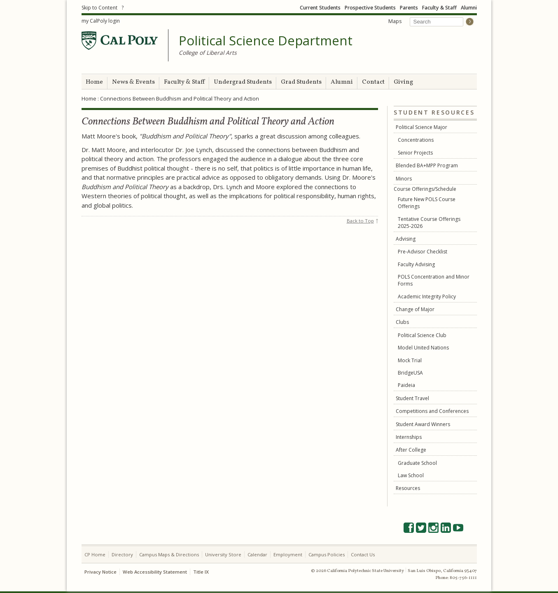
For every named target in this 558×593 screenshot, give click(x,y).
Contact (373, 82)
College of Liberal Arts (208, 52)
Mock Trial (410, 360)
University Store (223, 554)
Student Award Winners (423, 424)
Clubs (402, 322)
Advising (406, 238)
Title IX (201, 572)
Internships (409, 437)
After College (411, 449)
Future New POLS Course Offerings (426, 203)
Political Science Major (421, 127)
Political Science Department (266, 41)
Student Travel (412, 398)
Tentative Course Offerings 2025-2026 (429, 223)
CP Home (94, 554)
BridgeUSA (410, 372)
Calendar (257, 554)
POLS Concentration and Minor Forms (433, 280)
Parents (409, 7)
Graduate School (417, 462)
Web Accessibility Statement (155, 572)
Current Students (320, 7)
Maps (395, 21)
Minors (404, 178)
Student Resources (434, 113)
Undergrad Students (243, 82)
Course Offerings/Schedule (425, 188)
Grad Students (301, 82)
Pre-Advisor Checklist (422, 251)
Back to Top (360, 221)
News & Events (133, 82)
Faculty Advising (416, 264)
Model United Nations (423, 347)
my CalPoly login (101, 20)
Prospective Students (370, 7)
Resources (408, 488)
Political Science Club (422, 335)
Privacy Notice (100, 572)
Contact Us (363, 554)
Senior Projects (415, 152)
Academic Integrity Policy (427, 296)
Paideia (406, 385)
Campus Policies (326, 554)
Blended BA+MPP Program (427, 165)
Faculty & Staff (439, 7)
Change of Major (415, 309)
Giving (403, 82)
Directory (122, 554)
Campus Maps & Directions (169, 554)
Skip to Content (99, 7)
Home (94, 82)
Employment (287, 554)
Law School (411, 475)
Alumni (469, 7)
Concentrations (416, 139)
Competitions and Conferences (432, 411)
